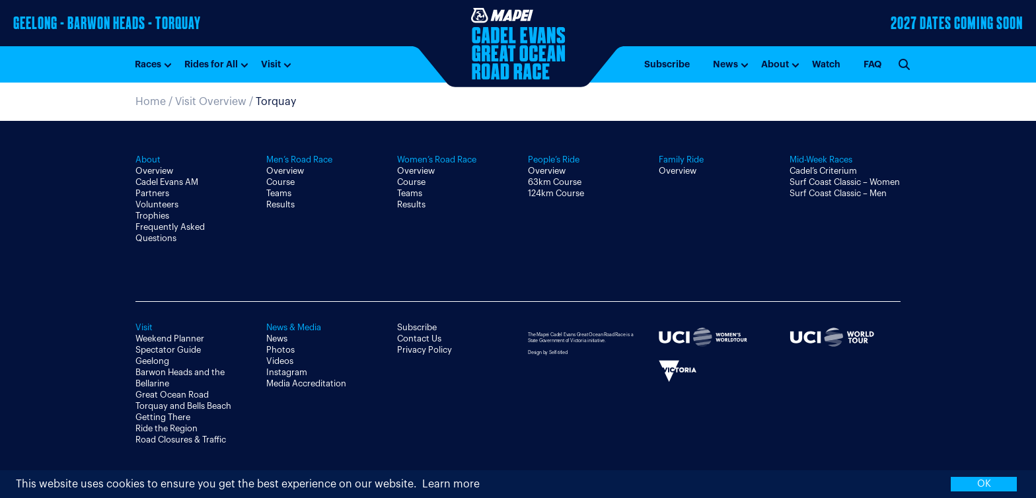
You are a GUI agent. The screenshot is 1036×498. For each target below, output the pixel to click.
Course (280, 182)
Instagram (286, 372)
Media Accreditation (306, 383)
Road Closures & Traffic (180, 439)
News (725, 64)
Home (150, 101)
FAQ (872, 64)
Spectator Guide (168, 349)
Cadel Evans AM (166, 182)
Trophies (152, 215)
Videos (279, 361)
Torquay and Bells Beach (183, 406)
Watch (826, 64)
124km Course (556, 193)
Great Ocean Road (172, 394)
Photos (280, 349)
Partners (152, 193)
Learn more (451, 484)
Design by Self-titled (548, 352)
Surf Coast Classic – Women (845, 182)
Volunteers (156, 204)
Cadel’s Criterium (823, 170)
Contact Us (419, 338)
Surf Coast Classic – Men (838, 193)
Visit (271, 64)
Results (280, 204)
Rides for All (211, 64)
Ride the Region (166, 428)
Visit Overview (210, 101)
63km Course (554, 182)
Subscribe (667, 64)
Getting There (162, 417)
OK (984, 484)
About (775, 64)
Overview (154, 170)
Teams (278, 193)
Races (148, 64)
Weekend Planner (169, 338)
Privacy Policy (424, 349)
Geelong (152, 361)
